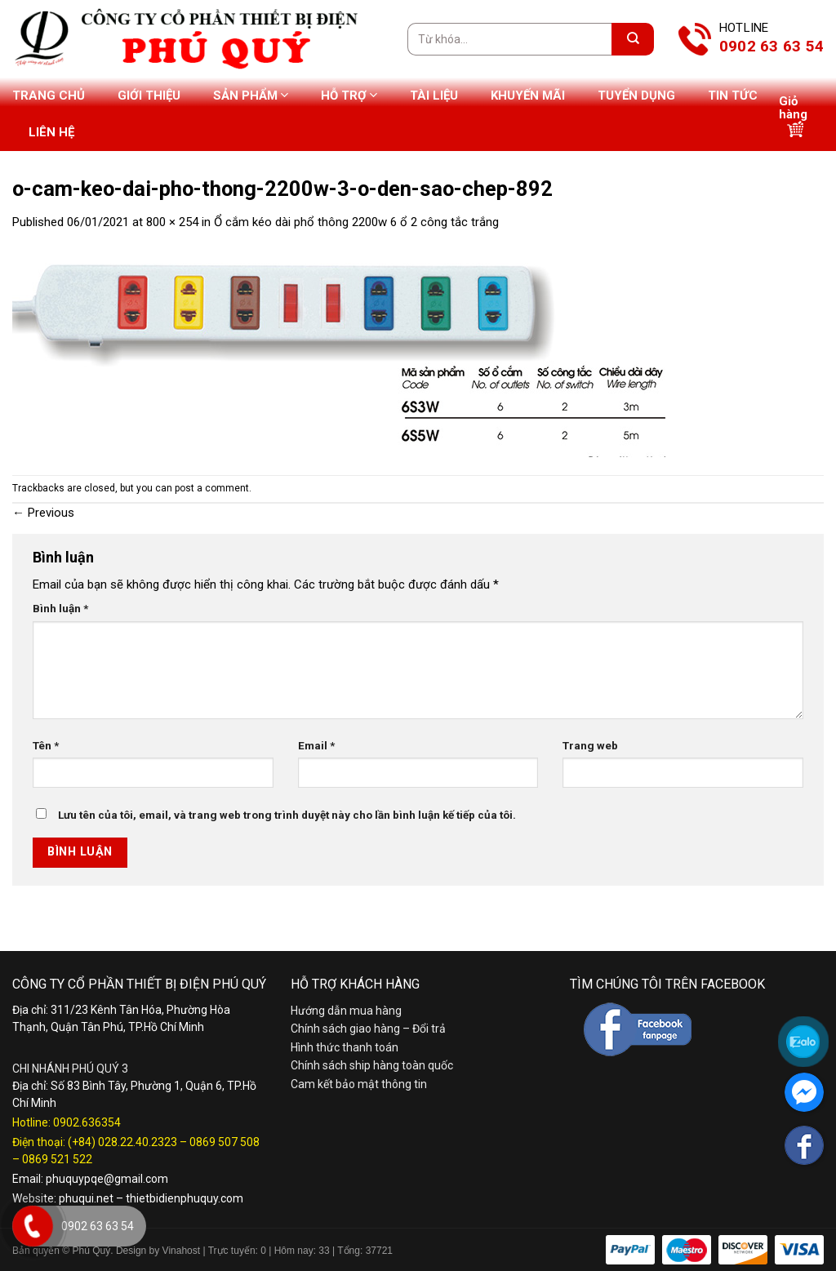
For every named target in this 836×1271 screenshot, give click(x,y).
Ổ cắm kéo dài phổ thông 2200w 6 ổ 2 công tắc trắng (356, 222)
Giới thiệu (149, 95)
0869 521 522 (57, 1159)
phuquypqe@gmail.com (107, 1178)
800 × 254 (172, 222)
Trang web (590, 745)
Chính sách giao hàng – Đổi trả (368, 1028)
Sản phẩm (250, 95)
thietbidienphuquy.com (184, 1198)
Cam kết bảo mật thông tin (359, 1084)
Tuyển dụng (636, 95)
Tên (46, 745)
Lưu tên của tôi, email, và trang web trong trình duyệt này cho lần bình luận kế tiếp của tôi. (287, 814)
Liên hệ (51, 132)
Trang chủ (48, 95)
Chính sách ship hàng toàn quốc (372, 1065)
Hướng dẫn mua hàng (346, 1010)
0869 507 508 (224, 1142)
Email (316, 745)
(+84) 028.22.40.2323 (122, 1142)
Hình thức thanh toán (344, 1047)
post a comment (212, 488)
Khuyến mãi (528, 95)
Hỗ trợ (349, 95)
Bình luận (60, 608)
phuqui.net (86, 1198)
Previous (43, 512)
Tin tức (733, 95)
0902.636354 (87, 1122)
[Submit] (632, 39)
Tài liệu (434, 95)
